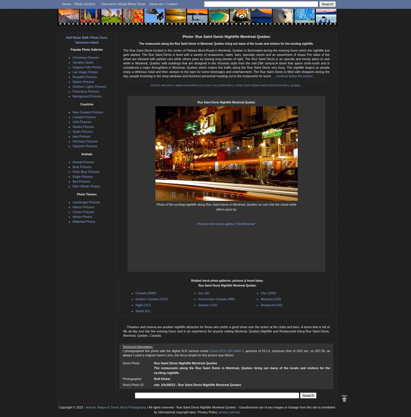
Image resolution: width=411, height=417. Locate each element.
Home (66, 4)
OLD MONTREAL (223, 85)
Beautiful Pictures (85, 77)
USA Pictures (82, 122)
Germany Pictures (85, 141)
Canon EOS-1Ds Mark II (226, 351)
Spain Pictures (83, 131)
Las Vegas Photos (85, 72)
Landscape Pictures (86, 202)
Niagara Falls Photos (87, 67)
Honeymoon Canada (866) (216, 299)
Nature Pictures (83, 81)
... (125, 327)
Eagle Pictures (83, 176)
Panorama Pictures (86, 91)
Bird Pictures (81, 181)
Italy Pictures (82, 136)
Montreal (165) (271, 299)
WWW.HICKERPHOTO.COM (193, 85)
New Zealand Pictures (88, 112)
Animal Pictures (83, 162)
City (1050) (268, 293)
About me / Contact (163, 4)
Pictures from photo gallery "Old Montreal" (226, 224)
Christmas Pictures (86, 57)
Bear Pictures (82, 167)
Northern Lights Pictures (89, 86)
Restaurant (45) (271, 305)
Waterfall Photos (84, 221)
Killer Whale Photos (86, 186)
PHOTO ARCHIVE (162, 85)
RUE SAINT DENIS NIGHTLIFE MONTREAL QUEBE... (269, 85)
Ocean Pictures (83, 212)
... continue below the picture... (294, 76)
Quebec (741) (207, 305)
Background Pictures (87, 96)
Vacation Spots (83, 62)
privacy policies (229, 412)
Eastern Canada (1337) (151, 299)
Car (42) (203, 293)
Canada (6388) (145, 293)
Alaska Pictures (83, 126)
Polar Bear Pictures (86, 171)
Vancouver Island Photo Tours (123, 4)
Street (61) (142, 311)
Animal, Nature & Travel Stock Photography (116, 407)
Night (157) (143, 305)
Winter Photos (82, 216)
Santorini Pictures (85, 146)
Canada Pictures (84, 117)
